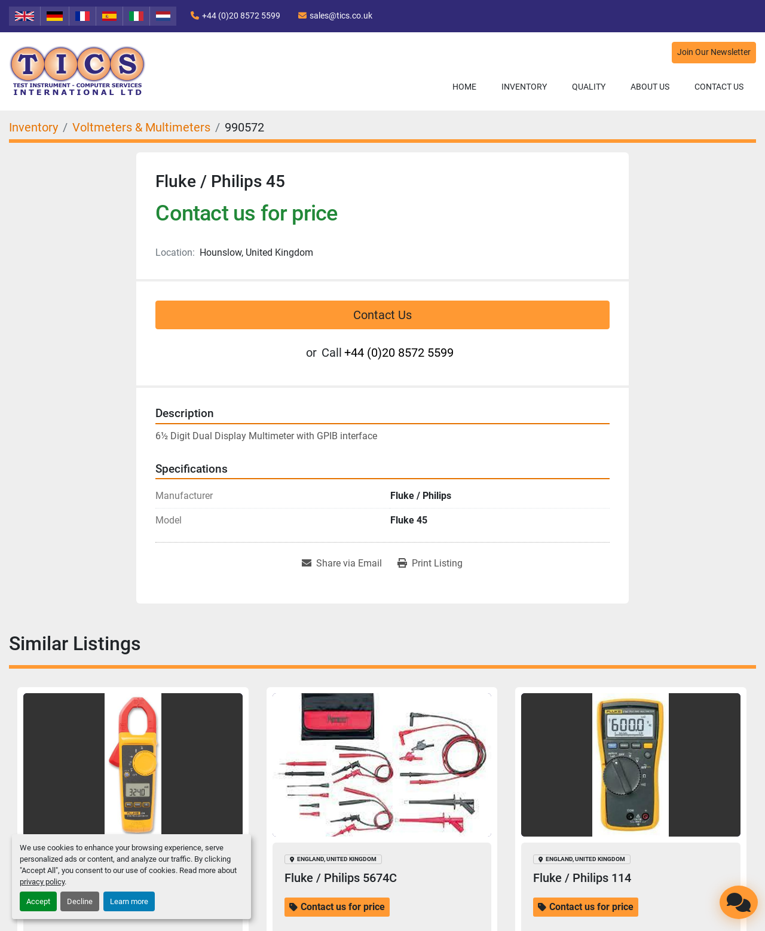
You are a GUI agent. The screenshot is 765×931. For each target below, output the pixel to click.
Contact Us (718, 86)
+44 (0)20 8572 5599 (241, 15)
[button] (524, 87)
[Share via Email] (342, 563)
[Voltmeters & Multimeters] (141, 127)
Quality (588, 86)
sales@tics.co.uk (341, 15)
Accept (38, 901)
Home (464, 86)
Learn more (129, 901)
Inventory (524, 86)
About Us (650, 86)
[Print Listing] (430, 563)
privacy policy (42, 881)
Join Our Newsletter (714, 52)
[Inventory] (33, 127)
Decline (80, 901)
